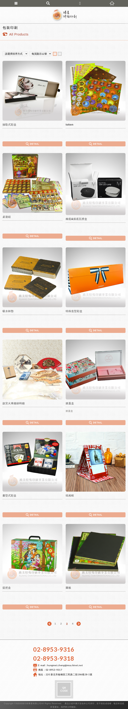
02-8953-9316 (53, 649)
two (55, 54)
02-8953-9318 (53, 658)
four (60, 54)
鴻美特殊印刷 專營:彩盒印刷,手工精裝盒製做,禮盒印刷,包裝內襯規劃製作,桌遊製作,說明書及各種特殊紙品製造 (64, 15)
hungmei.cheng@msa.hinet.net (65, 665)
